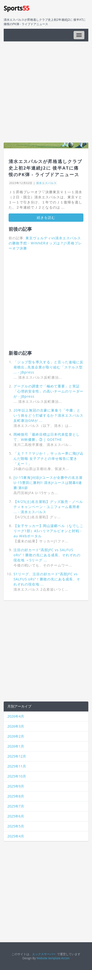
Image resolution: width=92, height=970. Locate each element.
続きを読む (46, 217)
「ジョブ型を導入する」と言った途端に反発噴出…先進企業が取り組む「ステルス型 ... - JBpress (48, 367)
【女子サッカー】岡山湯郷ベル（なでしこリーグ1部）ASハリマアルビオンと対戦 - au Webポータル (48, 530)
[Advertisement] (46, 92)
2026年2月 (15, 736)
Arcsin (65, 958)
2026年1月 (15, 746)
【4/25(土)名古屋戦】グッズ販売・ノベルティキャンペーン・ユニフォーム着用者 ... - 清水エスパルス (48, 506)
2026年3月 (15, 726)
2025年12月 (16, 756)
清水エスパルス (46, 183)
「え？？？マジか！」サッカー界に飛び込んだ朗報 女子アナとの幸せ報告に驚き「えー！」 (48, 458)
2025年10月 (16, 776)
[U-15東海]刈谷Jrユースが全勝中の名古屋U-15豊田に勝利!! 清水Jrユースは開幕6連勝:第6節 (48, 482)
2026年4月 (15, 716)
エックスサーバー (44, 954)
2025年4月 (15, 836)
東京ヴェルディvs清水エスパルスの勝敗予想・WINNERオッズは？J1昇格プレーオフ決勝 (45, 243)
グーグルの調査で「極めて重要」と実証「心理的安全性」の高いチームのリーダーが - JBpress (48, 391)
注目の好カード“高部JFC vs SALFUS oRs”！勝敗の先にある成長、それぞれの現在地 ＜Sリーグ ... (46, 554)
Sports (16, 8)
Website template (48, 958)
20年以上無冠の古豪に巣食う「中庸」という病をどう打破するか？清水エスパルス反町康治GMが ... (48, 415)
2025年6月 (15, 816)
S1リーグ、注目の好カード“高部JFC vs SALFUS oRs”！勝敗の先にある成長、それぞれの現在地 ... (46, 579)
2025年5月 (15, 826)
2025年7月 (15, 806)
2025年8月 (15, 796)
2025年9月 (15, 786)
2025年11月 (16, 766)
